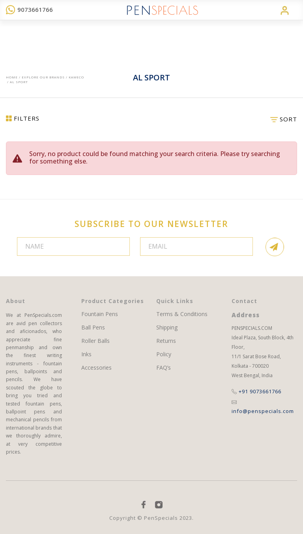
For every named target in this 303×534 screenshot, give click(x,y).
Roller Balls (95, 341)
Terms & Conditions (182, 314)
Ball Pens (93, 327)
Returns (166, 341)
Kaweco (76, 77)
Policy (163, 354)
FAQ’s (163, 367)
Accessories (96, 367)
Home (12, 77)
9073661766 (29, 9)
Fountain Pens (99, 314)
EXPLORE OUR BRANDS (43, 77)
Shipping (167, 327)
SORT (283, 119)
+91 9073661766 (256, 391)
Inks (86, 354)
